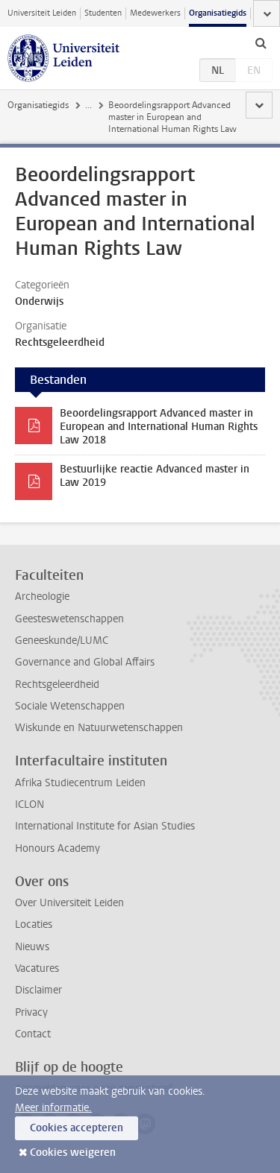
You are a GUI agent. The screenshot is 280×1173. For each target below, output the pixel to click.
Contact (33, 1034)
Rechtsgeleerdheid (57, 684)
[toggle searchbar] (261, 42)
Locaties (33, 924)
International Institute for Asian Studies (105, 826)
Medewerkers (155, 13)
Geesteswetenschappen (69, 619)
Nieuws (32, 947)
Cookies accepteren (76, 1128)
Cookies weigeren (73, 1152)
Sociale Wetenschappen (70, 706)
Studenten (103, 13)
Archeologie (42, 596)
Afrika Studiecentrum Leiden (80, 783)
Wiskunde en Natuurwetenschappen (99, 728)
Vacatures (37, 968)
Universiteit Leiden (41, 13)
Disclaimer (38, 990)
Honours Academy (57, 848)
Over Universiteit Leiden (69, 903)
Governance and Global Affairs (85, 662)
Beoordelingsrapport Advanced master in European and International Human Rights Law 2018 (159, 426)
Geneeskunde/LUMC (61, 640)
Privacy (31, 1012)
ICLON (29, 804)
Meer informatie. (53, 1108)
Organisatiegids (217, 13)
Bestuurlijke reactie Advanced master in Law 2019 (154, 476)
